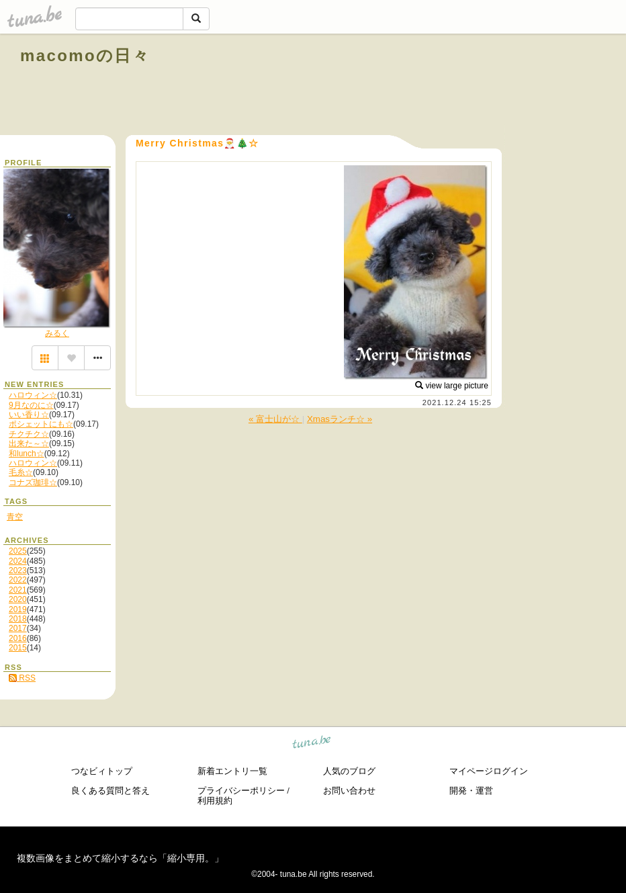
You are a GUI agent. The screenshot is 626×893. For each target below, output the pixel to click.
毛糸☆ (21, 472)
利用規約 (214, 801)
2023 (18, 570)
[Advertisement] (453, 86)
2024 (18, 561)
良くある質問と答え (110, 790)
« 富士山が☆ (275, 419)
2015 (18, 647)
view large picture (451, 385)
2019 (18, 609)
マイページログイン (488, 771)
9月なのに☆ (31, 405)
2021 (18, 590)
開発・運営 (471, 790)
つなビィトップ (101, 771)
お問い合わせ (349, 790)
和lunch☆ (26, 453)
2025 (18, 551)
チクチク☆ (29, 434)
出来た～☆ (29, 443)
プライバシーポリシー (241, 790)
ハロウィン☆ (33, 395)
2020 (18, 599)
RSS (22, 678)
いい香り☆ (29, 414)
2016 (18, 638)
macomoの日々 (85, 55)
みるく (57, 333)
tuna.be (312, 744)
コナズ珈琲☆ (33, 482)
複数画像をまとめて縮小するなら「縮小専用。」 (120, 858)
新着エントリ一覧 (232, 771)
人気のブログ (349, 771)
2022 (18, 580)
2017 (18, 628)
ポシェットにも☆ (41, 424)
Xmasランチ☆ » (339, 419)
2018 (18, 619)
